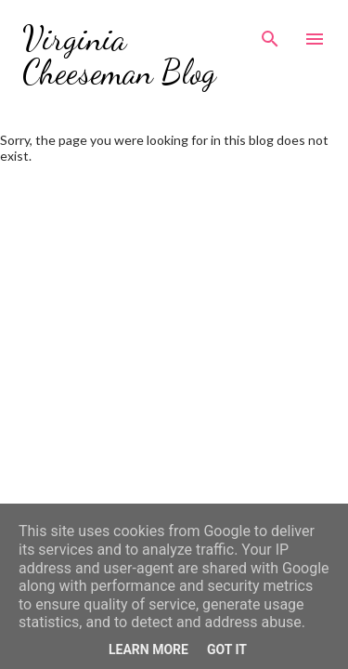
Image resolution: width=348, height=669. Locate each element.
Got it (227, 649)
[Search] (270, 33)
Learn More (148, 649)
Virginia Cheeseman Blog (119, 55)
